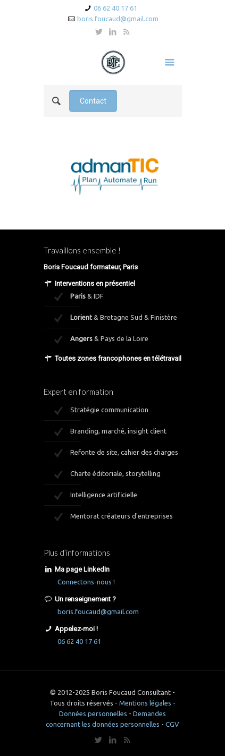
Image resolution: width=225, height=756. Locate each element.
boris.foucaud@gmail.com (118, 18)
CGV (172, 724)
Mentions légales (145, 703)
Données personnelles (93, 713)
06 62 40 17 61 (115, 8)
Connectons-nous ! (86, 581)
